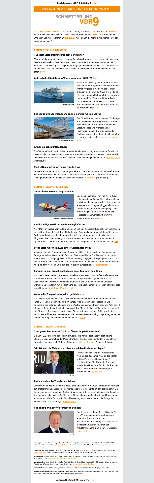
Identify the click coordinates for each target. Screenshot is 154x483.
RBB (116, 241)
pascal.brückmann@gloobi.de (83, 464)
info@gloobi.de (39, 453)
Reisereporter (101, 265)
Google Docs (113, 157)
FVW (42, 72)
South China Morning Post (60, 288)
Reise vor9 (97, 371)
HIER (95, 3)
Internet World (69, 401)
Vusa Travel (90, 177)
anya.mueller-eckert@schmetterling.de (62, 458)
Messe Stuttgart (86, 342)
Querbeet (69, 38)
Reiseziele (97, 34)
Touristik (59, 31)
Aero (99, 218)
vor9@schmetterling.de (60, 445)
